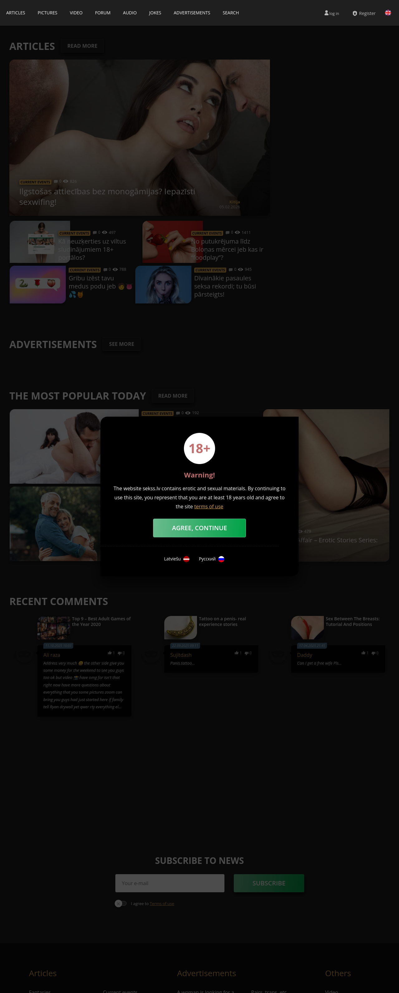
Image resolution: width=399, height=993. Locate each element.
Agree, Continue (199, 528)
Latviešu (177, 559)
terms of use (208, 506)
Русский (211, 559)
